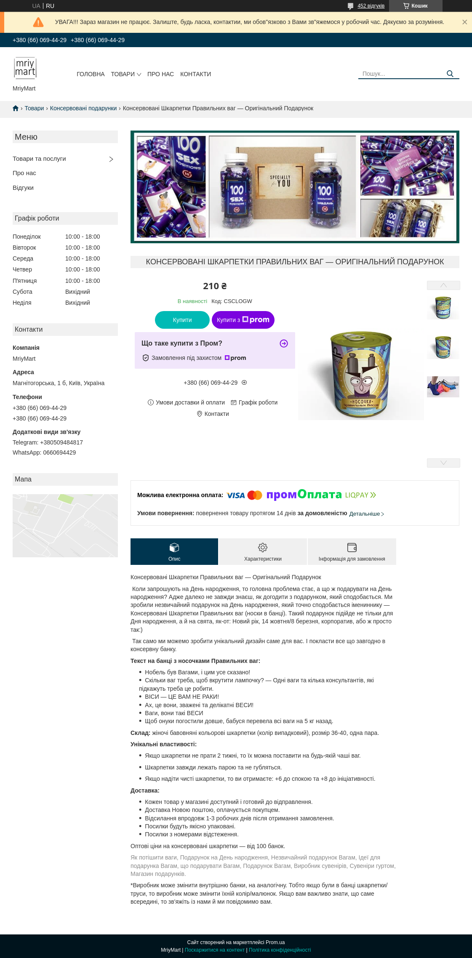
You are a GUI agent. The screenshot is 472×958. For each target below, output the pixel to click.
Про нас (160, 74)
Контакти (195, 74)
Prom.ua (275, 942)
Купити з (243, 320)
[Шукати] (449, 74)
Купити (182, 320)
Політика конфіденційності (280, 950)
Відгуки (23, 187)
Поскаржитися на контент (215, 950)
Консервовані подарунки (83, 108)
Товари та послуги (39, 158)
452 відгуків (370, 6)
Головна (90, 74)
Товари (123, 74)
